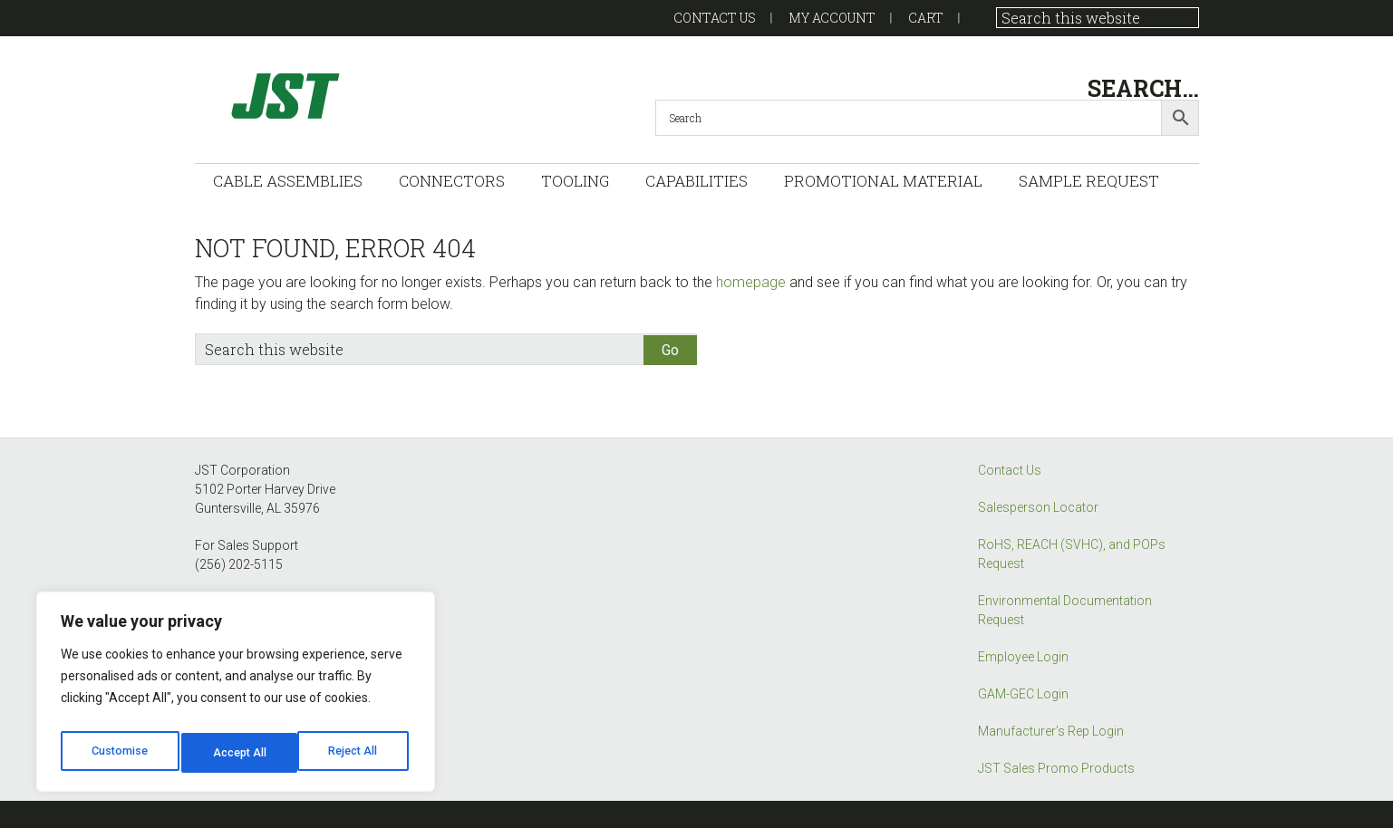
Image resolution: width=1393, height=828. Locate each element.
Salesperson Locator (1038, 507)
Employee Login (1023, 657)
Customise (119, 753)
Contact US (714, 17)
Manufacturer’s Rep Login (1051, 731)
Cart (925, 17)
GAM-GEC (376, 95)
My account (831, 17)
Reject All (238, 753)
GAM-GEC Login (1023, 694)
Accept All (354, 753)
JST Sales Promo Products (1056, 768)
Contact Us (1009, 470)
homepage (751, 282)
